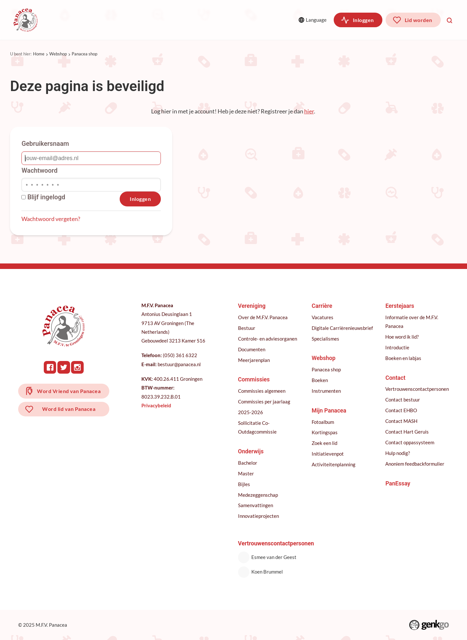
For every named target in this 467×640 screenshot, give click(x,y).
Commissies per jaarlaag (264, 401)
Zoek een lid (324, 443)
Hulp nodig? (397, 453)
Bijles (244, 484)
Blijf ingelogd (43, 197)
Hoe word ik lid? (402, 337)
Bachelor (247, 463)
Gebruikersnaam (45, 143)
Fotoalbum (323, 422)
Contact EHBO (401, 410)
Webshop (58, 53)
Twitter (63, 367)
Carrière (204, 20)
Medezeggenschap (258, 495)
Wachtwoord (39, 170)
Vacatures (322, 317)
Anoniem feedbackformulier (414, 464)
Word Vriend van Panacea (69, 391)
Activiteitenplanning (333, 464)
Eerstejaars (399, 306)
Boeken (320, 380)
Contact (395, 378)
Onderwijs (163, 20)
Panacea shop (84, 53)
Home (38, 53)
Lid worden (418, 20)
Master (246, 473)
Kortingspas (325, 432)
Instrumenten (326, 391)
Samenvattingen (255, 505)
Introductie (397, 347)
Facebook (50, 367)
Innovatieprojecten (258, 516)
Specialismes (325, 339)
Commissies (116, 20)
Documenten (251, 349)
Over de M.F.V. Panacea (263, 317)
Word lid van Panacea (68, 409)
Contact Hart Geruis (407, 432)
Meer (248, 19)
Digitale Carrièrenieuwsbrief (342, 328)
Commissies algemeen (261, 391)
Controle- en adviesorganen (267, 339)
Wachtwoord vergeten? (50, 218)
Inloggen (363, 20)
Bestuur (246, 328)
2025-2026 (250, 412)
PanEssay (397, 483)
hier (309, 111)
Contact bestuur (402, 399)
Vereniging (70, 20)
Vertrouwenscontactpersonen (417, 389)
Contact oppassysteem (409, 442)
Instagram (77, 367)
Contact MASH (401, 421)
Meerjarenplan (254, 360)
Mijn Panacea (329, 410)
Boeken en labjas (403, 358)
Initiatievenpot (328, 454)
